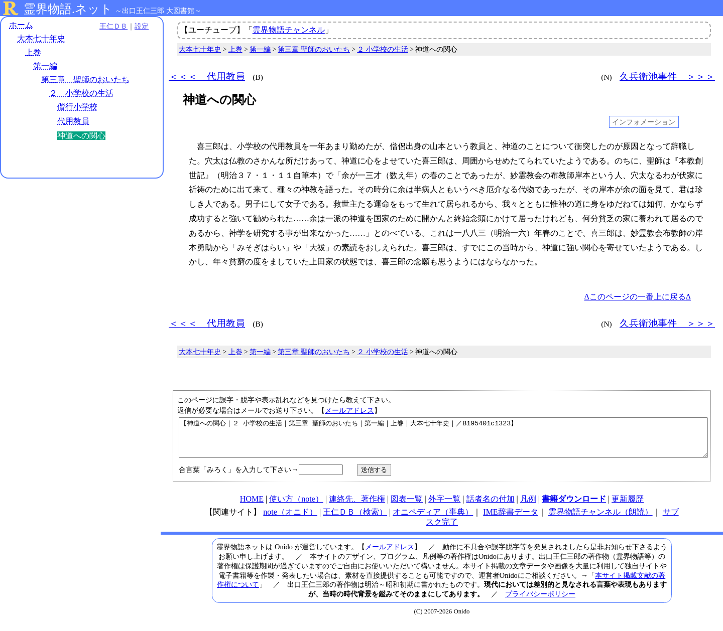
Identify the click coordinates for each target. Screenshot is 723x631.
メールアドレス (349, 410)
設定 (139, 26)
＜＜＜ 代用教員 (207, 76)
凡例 (528, 506)
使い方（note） (296, 506)
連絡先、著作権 (357, 506)
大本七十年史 (41, 39)
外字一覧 (444, 506)
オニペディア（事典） (433, 519)
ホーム (21, 25)
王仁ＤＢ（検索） (355, 519)
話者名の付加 (490, 506)
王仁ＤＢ (110, 26)
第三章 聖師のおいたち (85, 79)
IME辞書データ (510, 519)
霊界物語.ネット (68, 9)
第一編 (45, 66)
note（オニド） (290, 519)
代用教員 (73, 121)
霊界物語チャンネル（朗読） (600, 519)
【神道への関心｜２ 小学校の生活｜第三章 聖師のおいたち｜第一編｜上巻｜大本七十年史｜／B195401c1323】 (443, 441)
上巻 (33, 52)
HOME (252, 506)
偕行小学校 (77, 107)
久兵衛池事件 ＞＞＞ (667, 76)
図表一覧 (407, 506)
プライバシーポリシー (540, 601)
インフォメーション (643, 122)
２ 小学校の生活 (81, 93)
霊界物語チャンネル (289, 30)
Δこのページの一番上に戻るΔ (637, 296)
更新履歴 (628, 506)
